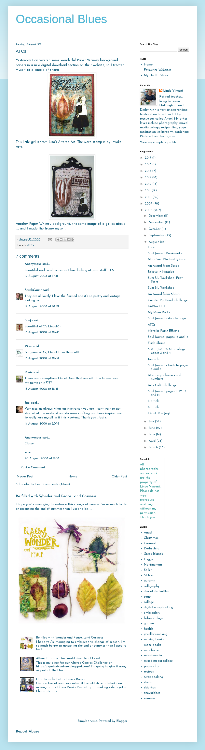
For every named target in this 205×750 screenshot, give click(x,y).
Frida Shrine (156, 343)
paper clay (151, 666)
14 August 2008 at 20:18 (42, 423)
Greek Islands (153, 554)
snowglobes (152, 693)
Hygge (148, 559)
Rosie (28, 372)
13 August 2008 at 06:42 (42, 332)
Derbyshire (151, 548)
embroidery (152, 613)
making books (154, 639)
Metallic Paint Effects (163, 331)
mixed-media (153, 655)
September (157, 235)
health (148, 628)
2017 (148, 157)
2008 (149, 210)
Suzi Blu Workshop (161, 287)
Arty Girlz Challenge (162, 385)
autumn (149, 580)
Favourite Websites (157, 70)
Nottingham (153, 564)
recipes (149, 671)
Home (72, 476)
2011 (148, 190)
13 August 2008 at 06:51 (42, 358)
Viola (29, 346)
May (152, 434)
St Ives (149, 575)
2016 (148, 164)
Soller (148, 570)
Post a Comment (33, 467)
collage (149, 602)
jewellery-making (155, 634)
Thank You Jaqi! (159, 413)
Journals (153, 359)
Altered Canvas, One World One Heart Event (68, 658)
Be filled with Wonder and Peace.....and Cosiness (56, 496)
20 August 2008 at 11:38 (42, 458)
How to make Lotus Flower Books (60, 679)
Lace (151, 247)
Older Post (119, 476)
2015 (148, 171)
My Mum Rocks (159, 312)
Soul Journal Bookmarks (165, 253)
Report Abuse (27, 731)
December (156, 215)
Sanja (29, 320)
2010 (149, 197)
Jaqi (27, 402)
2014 (148, 177)
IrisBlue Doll (156, 306)
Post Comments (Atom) (52, 484)
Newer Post (25, 476)
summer (149, 698)
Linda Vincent (173, 90)
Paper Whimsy (88, 60)
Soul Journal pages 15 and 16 (168, 337)
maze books (152, 645)
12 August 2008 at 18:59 (42, 306)
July (152, 421)
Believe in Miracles (161, 272)
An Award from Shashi (164, 294)
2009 (149, 203)
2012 (148, 184)
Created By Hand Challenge (168, 300)
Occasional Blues (61, 19)
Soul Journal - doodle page (167, 318)
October (155, 229)
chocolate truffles (156, 591)
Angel (148, 532)
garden (149, 623)
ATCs (30, 245)
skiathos (150, 687)
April (153, 441)
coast (148, 596)
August (154, 242)
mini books (151, 650)
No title (153, 401)
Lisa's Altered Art (62, 142)
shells (148, 682)
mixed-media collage (158, 660)
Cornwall (150, 543)
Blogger (121, 721)
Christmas (151, 538)
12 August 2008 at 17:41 (41, 276)
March (154, 447)
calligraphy (151, 586)
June (152, 428)
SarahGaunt (33, 290)
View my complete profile (158, 142)
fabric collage (153, 618)
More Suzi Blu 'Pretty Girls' (167, 259)
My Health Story (156, 75)
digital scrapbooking (158, 607)
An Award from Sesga (163, 265)
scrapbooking (153, 677)
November (157, 222)
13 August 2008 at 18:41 (41, 389)
